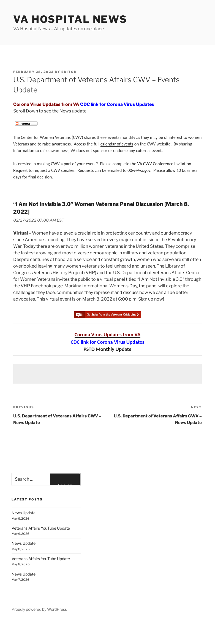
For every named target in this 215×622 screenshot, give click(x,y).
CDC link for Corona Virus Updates (117, 104)
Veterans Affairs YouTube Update (41, 528)
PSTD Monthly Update (107, 349)
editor (69, 72)
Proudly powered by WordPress (39, 609)
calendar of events (116, 144)
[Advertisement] (107, 374)
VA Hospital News (70, 19)
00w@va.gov (138, 170)
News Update (24, 512)
